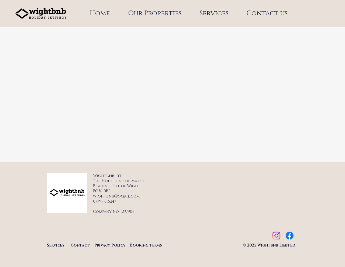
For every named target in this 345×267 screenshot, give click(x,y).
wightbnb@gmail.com (116, 196)
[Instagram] (276, 235)
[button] (214, 13)
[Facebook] (289, 235)
